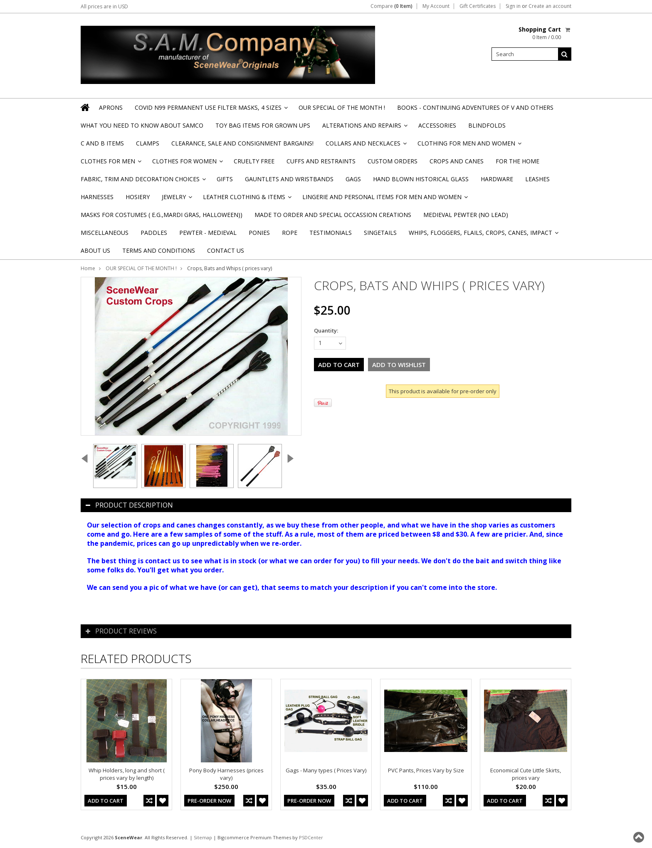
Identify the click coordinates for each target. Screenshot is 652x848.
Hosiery (138, 197)
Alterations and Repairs (364, 127)
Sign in (513, 6)
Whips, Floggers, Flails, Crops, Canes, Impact (483, 235)
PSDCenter (311, 837)
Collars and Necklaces (365, 145)
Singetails (380, 233)
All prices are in (104, 6)
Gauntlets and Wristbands (289, 179)
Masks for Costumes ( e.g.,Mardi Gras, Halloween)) (161, 215)
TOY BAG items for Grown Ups (262, 125)
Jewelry (176, 199)
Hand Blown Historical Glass (421, 179)
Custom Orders (392, 161)
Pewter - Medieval (208, 233)
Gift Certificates (477, 6)
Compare (391, 6)
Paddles (154, 233)
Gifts (225, 179)
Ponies (259, 233)
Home (88, 268)
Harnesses (97, 197)
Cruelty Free (254, 161)
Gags (353, 179)
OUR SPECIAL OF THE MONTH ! (342, 107)
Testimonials (330, 233)
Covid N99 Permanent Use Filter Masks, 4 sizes (210, 110)
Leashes (537, 179)
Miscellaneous (104, 233)
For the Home (517, 161)
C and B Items (102, 143)
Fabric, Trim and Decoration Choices (143, 181)
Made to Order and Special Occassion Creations (332, 215)
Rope (289, 233)
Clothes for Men (110, 163)
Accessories (437, 125)
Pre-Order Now (209, 800)
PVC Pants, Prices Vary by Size (426, 770)
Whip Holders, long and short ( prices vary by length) (127, 774)
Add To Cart (105, 800)
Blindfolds (487, 125)
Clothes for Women (187, 163)
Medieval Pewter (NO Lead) (465, 215)
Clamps (147, 143)
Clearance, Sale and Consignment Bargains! (242, 143)
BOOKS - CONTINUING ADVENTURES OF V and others (475, 107)
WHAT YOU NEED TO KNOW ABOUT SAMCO (142, 125)
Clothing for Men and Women (468, 145)
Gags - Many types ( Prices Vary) (326, 770)
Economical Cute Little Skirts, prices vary (525, 774)
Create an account (550, 6)
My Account (435, 6)
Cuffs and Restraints (321, 161)
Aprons (111, 107)
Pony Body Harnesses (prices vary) (226, 774)
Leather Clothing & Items (246, 199)
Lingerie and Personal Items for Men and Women (384, 199)
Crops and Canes (457, 161)
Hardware (497, 179)
